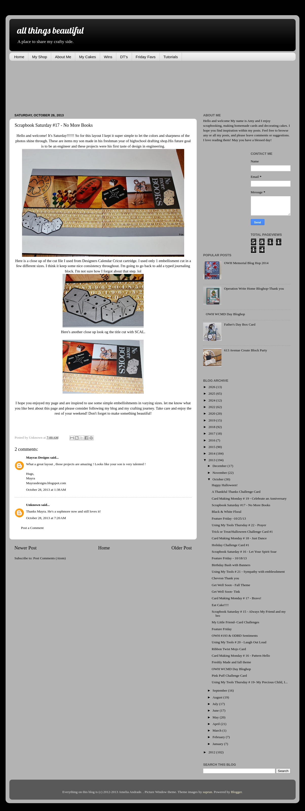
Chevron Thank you (225, 578)
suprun (207, 792)
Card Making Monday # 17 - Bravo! (236, 598)
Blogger (236, 792)
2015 (212, 447)
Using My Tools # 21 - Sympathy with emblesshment (248, 571)
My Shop (39, 57)
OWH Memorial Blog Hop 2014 (246, 263)
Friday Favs (146, 57)
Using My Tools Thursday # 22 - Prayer (239, 525)
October (218, 479)
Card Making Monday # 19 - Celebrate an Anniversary (249, 498)
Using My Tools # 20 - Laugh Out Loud (239, 642)
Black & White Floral (226, 512)
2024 (212, 400)
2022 (212, 407)
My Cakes (87, 57)
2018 (212, 427)
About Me (63, 57)
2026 (212, 387)
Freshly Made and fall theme (231, 662)
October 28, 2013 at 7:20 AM (46, 518)
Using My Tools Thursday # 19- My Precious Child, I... (250, 682)
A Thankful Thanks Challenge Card (236, 492)
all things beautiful (50, 30)
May (216, 717)
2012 (212, 752)
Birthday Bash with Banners (231, 565)
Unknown (33, 505)
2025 (212, 393)
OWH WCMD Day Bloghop (225, 314)
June (216, 710)
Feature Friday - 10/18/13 (229, 558)
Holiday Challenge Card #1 (230, 545)
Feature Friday (222, 629)
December (220, 466)
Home (19, 57)
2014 (212, 453)
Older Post (181, 547)
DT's (124, 57)
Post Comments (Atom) (49, 558)
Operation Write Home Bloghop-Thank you (254, 288)
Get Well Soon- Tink (226, 591)
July (216, 704)
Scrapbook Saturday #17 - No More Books (241, 505)
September (220, 690)
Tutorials (170, 57)
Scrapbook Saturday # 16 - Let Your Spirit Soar (244, 551)
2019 (212, 420)
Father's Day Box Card (239, 324)
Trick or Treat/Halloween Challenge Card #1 (242, 531)
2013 (212, 460)
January (218, 744)
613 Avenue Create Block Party (245, 350)
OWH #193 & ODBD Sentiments (235, 635)
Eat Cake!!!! (220, 605)
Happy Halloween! (225, 485)
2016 (212, 440)
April (217, 724)
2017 (212, 433)
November (220, 473)
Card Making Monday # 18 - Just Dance (239, 538)
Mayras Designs (37, 457)
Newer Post (25, 547)
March (217, 730)
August (218, 697)
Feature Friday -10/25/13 (229, 518)
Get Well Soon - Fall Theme (231, 585)
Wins (108, 57)
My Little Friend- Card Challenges (235, 622)
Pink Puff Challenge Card (229, 675)
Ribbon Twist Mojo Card (229, 649)
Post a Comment (32, 528)
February (219, 737)
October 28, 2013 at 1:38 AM (46, 490)
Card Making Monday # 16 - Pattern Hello (241, 655)
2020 (212, 413)
